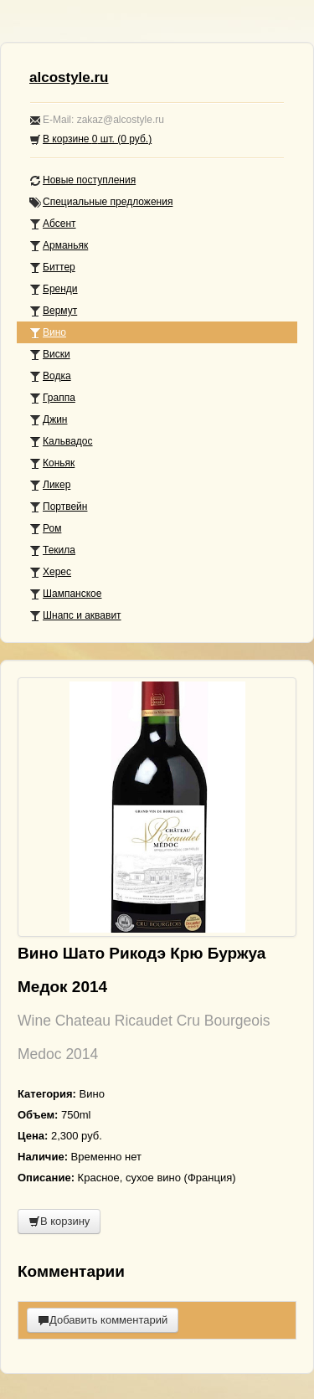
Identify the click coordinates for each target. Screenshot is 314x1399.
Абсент (52, 224)
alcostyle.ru (69, 77)
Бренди (53, 289)
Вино (47, 333)
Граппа (52, 398)
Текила (52, 550)
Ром (45, 528)
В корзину (59, 1221)
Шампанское (65, 594)
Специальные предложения (100, 202)
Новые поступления (82, 180)
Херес (50, 572)
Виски (49, 354)
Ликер (49, 485)
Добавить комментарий (102, 1320)
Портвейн (58, 507)
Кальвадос (61, 441)
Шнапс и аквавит (75, 615)
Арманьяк (58, 245)
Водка (50, 376)
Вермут (53, 311)
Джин (48, 420)
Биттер (52, 267)
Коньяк (52, 463)
